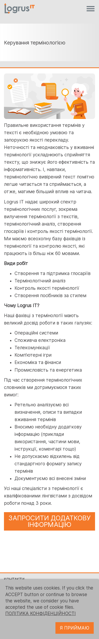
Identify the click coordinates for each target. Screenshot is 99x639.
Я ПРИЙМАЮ (74, 628)
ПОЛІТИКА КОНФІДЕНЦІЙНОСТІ (40, 613)
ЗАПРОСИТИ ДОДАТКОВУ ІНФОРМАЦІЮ (49, 521)
